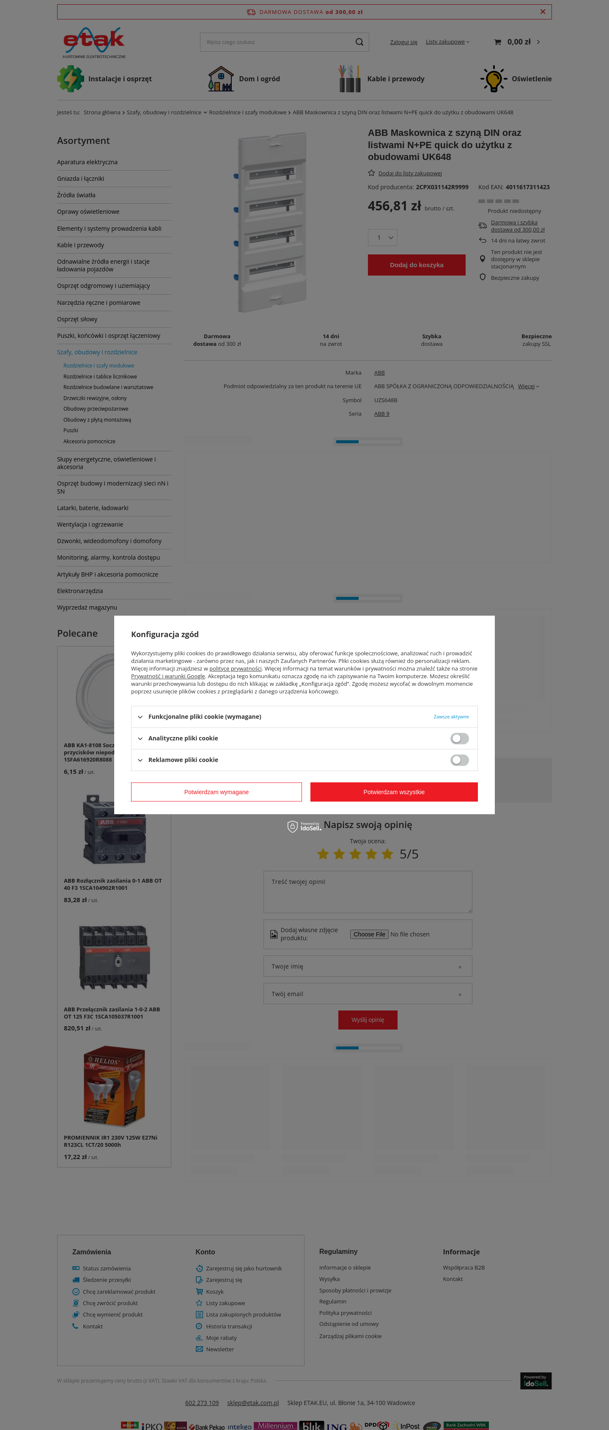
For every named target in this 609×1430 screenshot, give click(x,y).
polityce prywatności (235, 668)
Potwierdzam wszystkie (394, 792)
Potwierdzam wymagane (216, 792)
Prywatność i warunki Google (168, 676)
